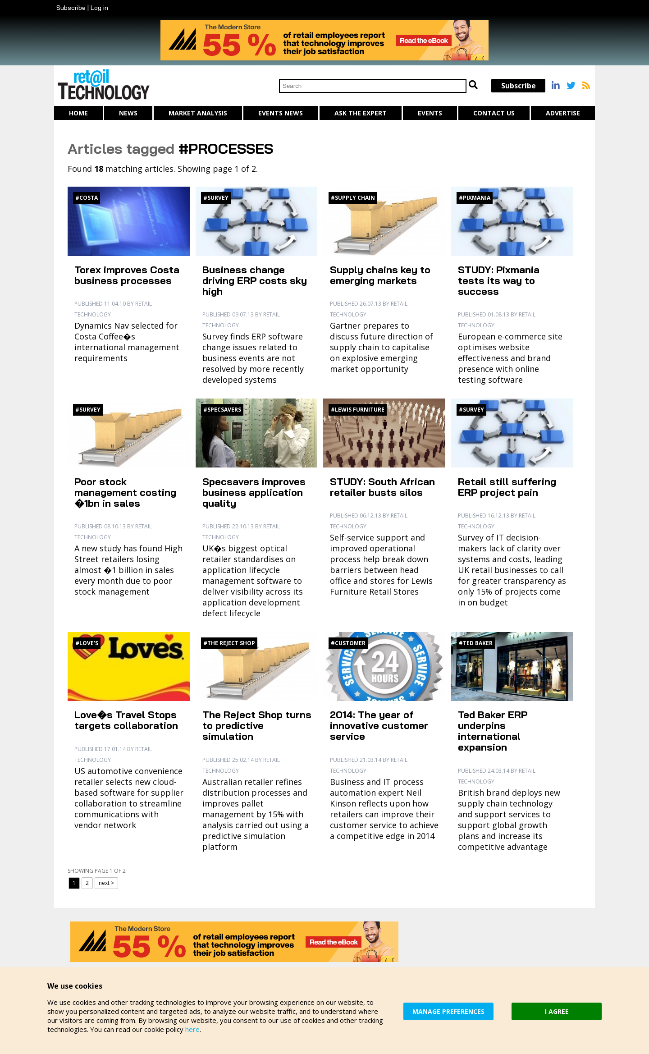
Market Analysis (198, 113)
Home (78, 113)
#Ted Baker (476, 643)
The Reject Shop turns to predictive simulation (256, 725)
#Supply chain (353, 198)
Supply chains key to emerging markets (380, 275)
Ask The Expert (360, 113)
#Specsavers (222, 409)
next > (106, 883)
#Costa (86, 198)
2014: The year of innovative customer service (379, 725)
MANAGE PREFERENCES (448, 1011)
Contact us (494, 113)
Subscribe (71, 8)
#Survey (216, 198)
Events (430, 113)
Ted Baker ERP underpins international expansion (492, 730)
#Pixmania (474, 198)
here (192, 1029)
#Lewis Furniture (357, 409)
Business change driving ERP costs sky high (254, 280)
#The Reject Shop (229, 643)
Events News (280, 113)
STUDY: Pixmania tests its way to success (498, 280)
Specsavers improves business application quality (254, 492)
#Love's (86, 643)
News (128, 113)
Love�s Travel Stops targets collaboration (126, 720)
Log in (99, 8)
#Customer (348, 643)
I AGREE (557, 1011)
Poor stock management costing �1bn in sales (125, 492)
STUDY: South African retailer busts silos (382, 487)
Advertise (563, 113)
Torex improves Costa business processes (126, 275)
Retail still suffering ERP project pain (507, 487)
